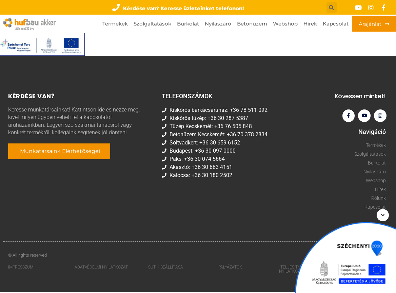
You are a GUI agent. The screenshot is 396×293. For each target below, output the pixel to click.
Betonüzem (252, 24)
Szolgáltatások (152, 24)
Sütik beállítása (165, 268)
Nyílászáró (218, 24)
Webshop (285, 24)
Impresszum (20, 268)
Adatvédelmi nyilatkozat (101, 268)
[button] (178, 7)
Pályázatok (230, 268)
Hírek (310, 24)
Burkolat (188, 24)
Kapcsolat (336, 24)
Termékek (115, 24)
